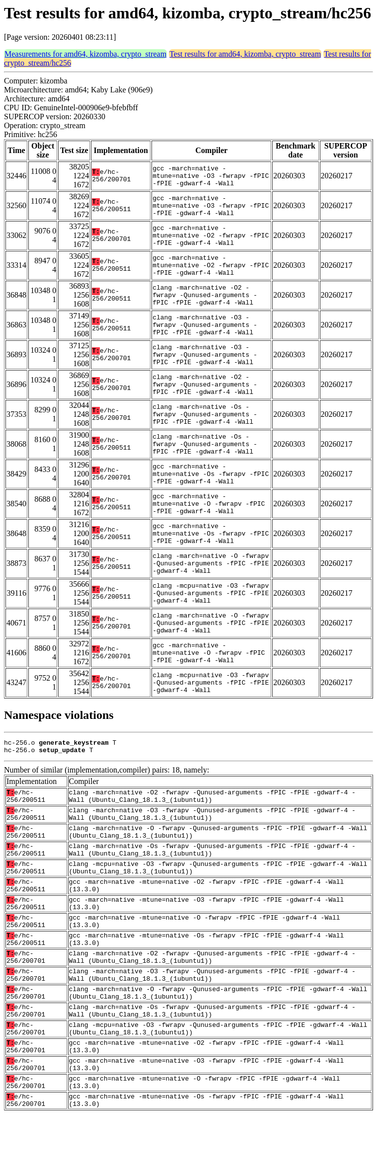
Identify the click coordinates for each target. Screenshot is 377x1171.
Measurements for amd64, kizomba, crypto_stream (85, 54)
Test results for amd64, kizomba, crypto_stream (245, 54)
